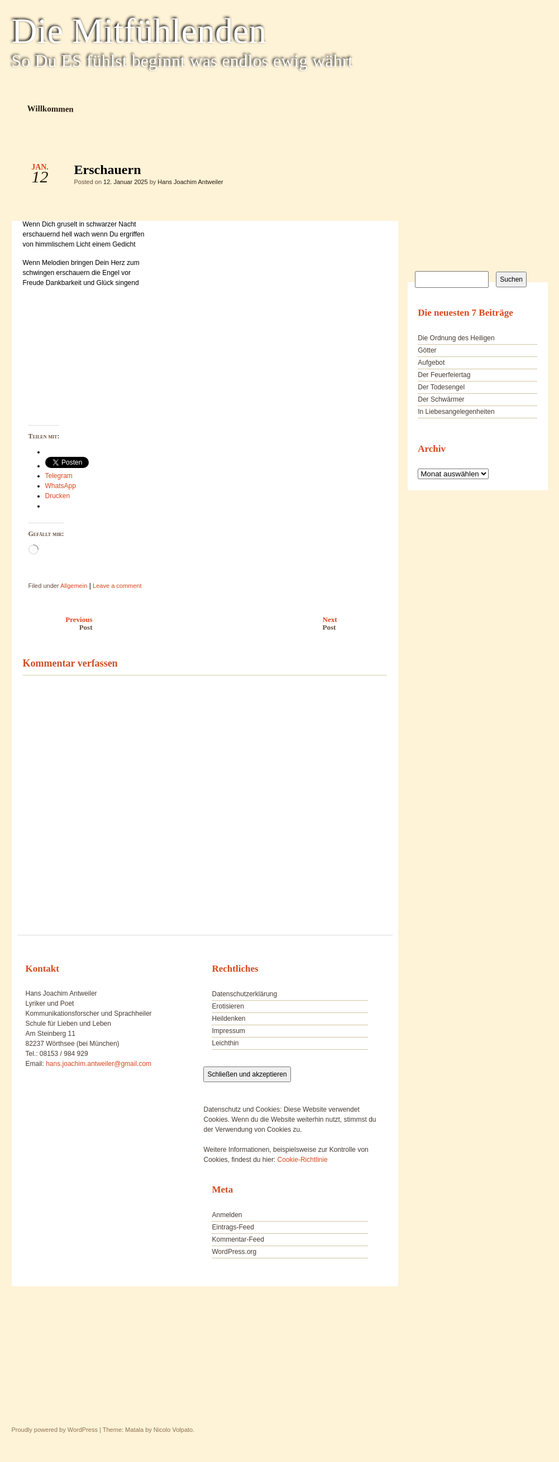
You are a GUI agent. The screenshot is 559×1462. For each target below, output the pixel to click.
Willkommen (50, 108)
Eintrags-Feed (233, 1227)
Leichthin (225, 1043)
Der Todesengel (441, 387)
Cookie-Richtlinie (303, 1160)
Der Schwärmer (441, 399)
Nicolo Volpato (173, 1429)
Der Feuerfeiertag (444, 375)
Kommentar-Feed (238, 1239)
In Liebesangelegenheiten (456, 412)
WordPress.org (234, 1252)
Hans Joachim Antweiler (190, 181)
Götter (427, 350)
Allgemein (73, 585)
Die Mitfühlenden (139, 31)
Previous (55, 623)
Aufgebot (431, 362)
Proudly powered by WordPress (55, 1429)
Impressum (228, 1031)
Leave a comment (117, 585)
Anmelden (227, 1215)
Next (358, 623)
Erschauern (368, 172)
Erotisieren (227, 1006)
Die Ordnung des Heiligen (456, 338)
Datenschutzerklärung (244, 994)
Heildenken (228, 1018)
